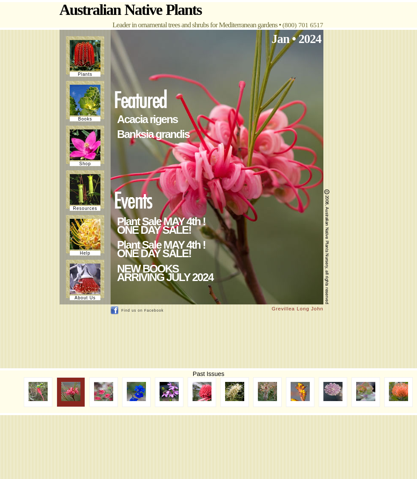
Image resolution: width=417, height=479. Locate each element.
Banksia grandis (153, 134)
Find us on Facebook (142, 310)
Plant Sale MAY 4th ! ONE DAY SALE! (161, 225)
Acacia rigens (147, 119)
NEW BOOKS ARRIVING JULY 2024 (165, 273)
